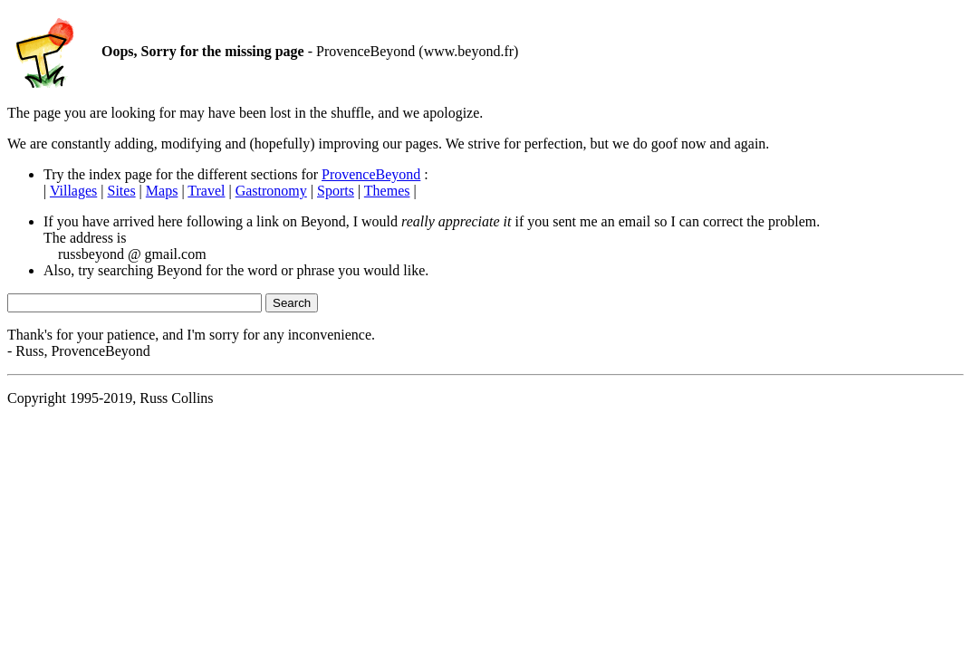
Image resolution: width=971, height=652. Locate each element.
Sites (121, 190)
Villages (73, 190)
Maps (162, 190)
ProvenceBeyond (371, 174)
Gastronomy (271, 190)
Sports (335, 190)
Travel (206, 190)
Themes (387, 190)
